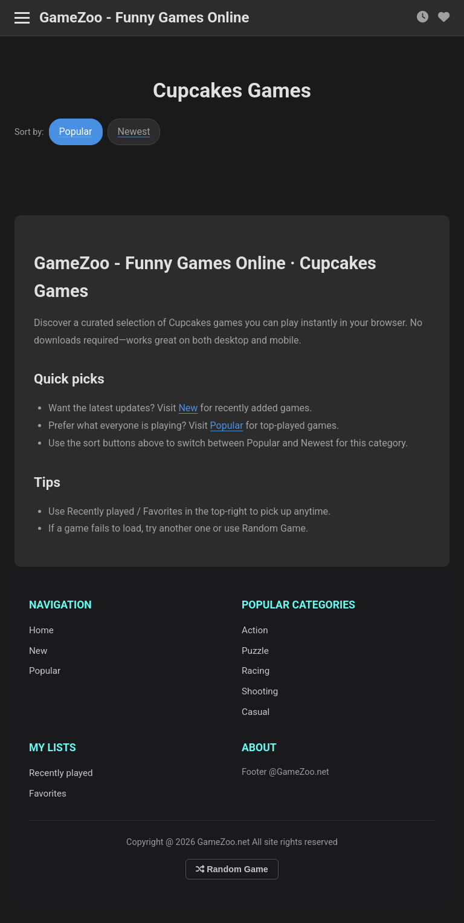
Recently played (61, 773)
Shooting (260, 691)
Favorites (47, 793)
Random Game (232, 869)
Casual (255, 711)
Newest (134, 131)
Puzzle (255, 650)
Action (255, 630)
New (188, 408)
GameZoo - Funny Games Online (144, 17)
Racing (255, 670)
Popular (75, 131)
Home (41, 630)
